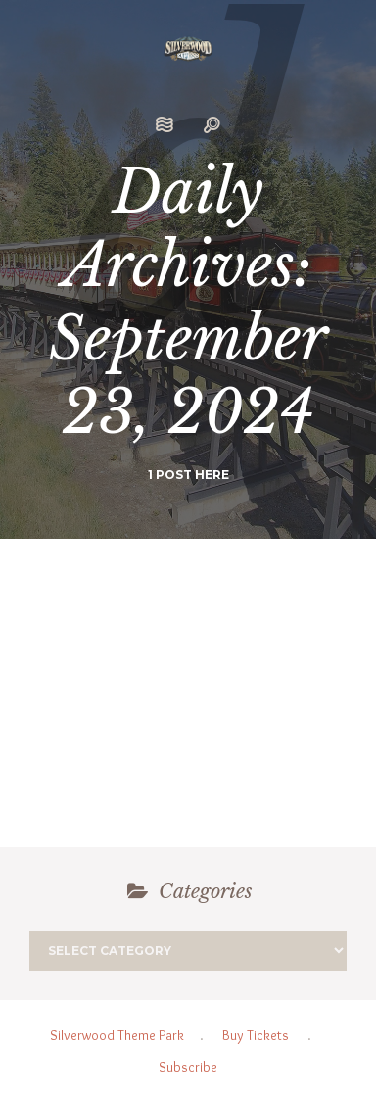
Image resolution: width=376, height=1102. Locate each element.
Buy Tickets (255, 1035)
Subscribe (188, 1067)
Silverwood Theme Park (117, 1035)
